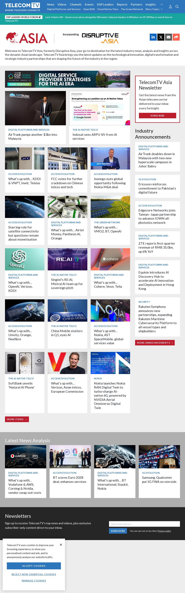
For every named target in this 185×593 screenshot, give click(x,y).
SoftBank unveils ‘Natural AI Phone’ (21, 385)
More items (17, 419)
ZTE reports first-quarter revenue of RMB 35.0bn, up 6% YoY (156, 247)
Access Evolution (20, 174)
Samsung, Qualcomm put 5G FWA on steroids (159, 479)
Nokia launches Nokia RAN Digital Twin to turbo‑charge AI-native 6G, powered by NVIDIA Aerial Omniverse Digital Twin (110, 395)
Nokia (98, 378)
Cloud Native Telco (107, 9)
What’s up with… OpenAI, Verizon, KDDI (20, 287)
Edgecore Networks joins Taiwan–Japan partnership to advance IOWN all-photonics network (157, 216)
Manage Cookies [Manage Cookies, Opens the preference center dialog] (34, 580)
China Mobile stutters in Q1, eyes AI (67, 333)
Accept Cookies (34, 565)
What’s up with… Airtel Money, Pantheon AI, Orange (67, 234)
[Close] (61, 544)
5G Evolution (147, 179)
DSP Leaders (105, 4)
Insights (151, 4)
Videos (62, 4)
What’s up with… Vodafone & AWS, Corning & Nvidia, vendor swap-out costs (24, 486)
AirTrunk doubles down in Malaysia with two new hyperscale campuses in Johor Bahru (156, 160)
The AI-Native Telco (85, 129)
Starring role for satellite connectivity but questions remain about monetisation (23, 233)
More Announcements (155, 342)
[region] (34, 564)
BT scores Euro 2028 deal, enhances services (69, 479)
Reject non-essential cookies (34, 574)
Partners (136, 4)
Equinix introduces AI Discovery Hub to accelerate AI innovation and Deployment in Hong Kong (156, 280)
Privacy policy (164, 531)
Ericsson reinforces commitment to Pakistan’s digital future (157, 188)
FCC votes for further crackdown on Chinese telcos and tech (67, 183)
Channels (76, 4)
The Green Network (132, 9)
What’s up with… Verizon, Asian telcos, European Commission (67, 387)
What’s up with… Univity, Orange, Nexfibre (20, 335)
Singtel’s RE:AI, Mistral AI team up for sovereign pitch (67, 284)
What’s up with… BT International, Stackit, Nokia (112, 484)
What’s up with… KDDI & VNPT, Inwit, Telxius (24, 181)
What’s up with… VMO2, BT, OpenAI (107, 229)
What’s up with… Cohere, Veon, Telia (108, 284)
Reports (122, 4)
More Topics (154, 9)
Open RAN (89, 9)
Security (144, 301)
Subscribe (157, 115)
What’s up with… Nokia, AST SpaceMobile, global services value (108, 337)
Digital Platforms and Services (64, 9)
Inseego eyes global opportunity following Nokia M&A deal (110, 183)
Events (89, 4)
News (50, 4)
